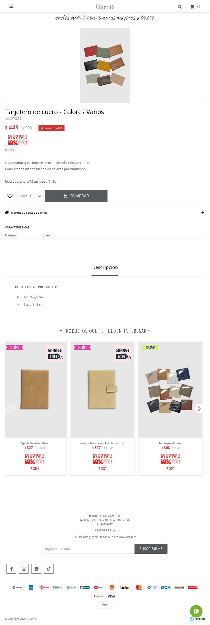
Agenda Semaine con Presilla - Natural (102, 443)
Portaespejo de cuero (170, 443)
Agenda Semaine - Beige (34, 443)
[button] (199, 408)
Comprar (79, 196)
